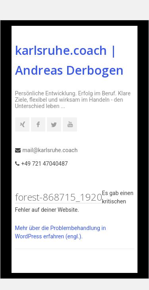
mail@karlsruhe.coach (50, 150)
